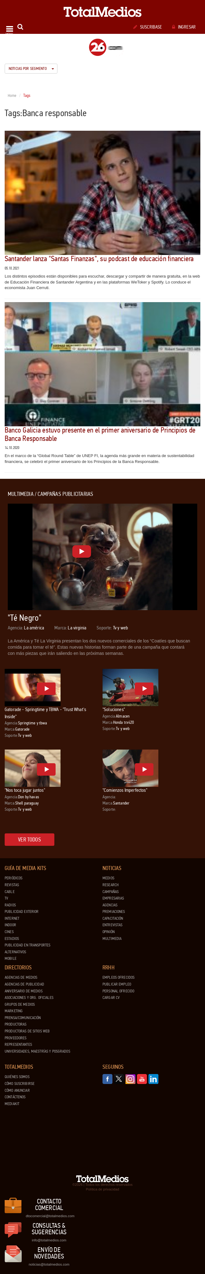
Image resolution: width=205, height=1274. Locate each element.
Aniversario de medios (24, 991)
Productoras (15, 1024)
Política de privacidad (102, 1189)
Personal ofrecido (118, 991)
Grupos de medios (20, 1004)
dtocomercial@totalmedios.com (49, 1216)
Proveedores (15, 1038)
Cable (10, 891)
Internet (12, 918)
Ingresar (184, 27)
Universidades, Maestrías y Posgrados (37, 1051)
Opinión (108, 931)
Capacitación (112, 918)
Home (12, 95)
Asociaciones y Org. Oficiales (29, 997)
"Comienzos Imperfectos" (124, 790)
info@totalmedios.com (49, 1240)
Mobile (10, 958)
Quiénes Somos (17, 1076)
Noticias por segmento (31, 68)
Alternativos (15, 952)
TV (6, 898)
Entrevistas (112, 925)
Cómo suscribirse (19, 1083)
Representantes (18, 1044)
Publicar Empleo (116, 984)
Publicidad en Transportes (27, 945)
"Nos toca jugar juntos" (25, 790)
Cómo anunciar (17, 1090)
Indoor (10, 925)
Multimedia (111, 938)
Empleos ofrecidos (118, 977)
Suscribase (147, 27)
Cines (9, 931)
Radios (10, 905)
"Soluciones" (113, 709)
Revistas (12, 884)
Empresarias (113, 898)
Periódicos (13, 878)
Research (110, 884)
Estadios (12, 938)
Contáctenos (15, 1097)
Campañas (110, 891)
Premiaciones (113, 911)
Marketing (14, 1011)
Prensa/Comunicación (23, 1017)
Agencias (109, 905)
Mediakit (12, 1103)
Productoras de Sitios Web (27, 1031)
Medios (108, 878)
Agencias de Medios (21, 977)
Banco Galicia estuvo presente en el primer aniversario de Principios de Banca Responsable (100, 434)
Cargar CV (111, 997)
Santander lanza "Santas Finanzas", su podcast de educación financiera (99, 258)
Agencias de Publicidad (24, 984)
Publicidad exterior (22, 911)
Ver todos (29, 839)
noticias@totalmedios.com (49, 1264)
